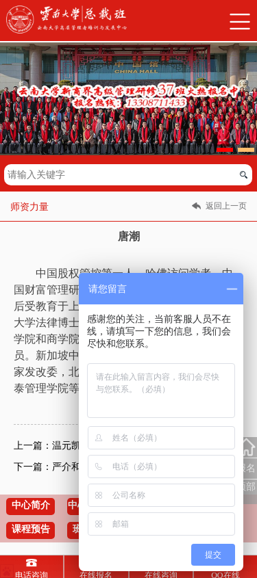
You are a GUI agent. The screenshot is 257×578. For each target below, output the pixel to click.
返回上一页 (226, 206)
